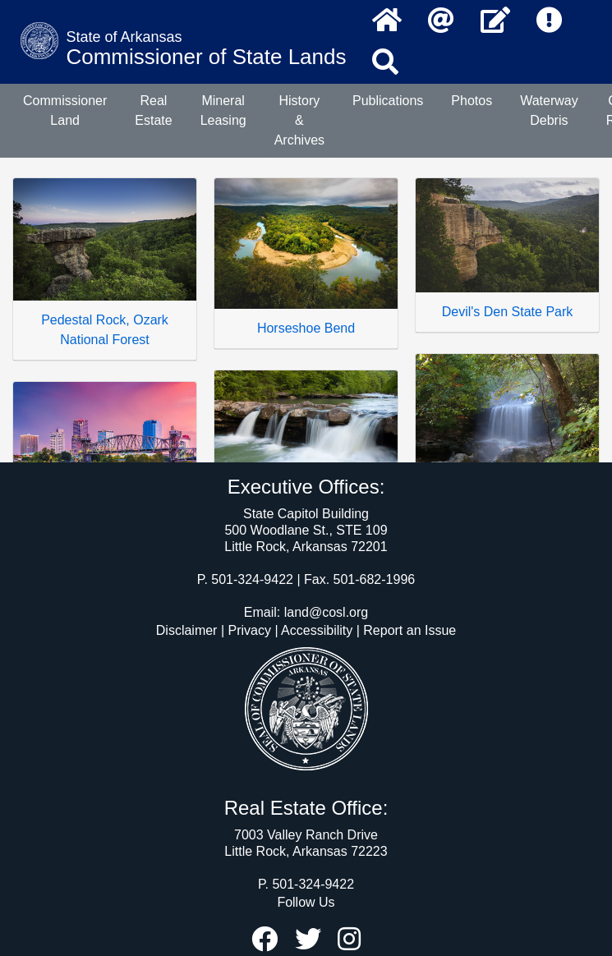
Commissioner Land (65, 110)
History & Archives (299, 120)
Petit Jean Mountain (507, 699)
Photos (471, 101)
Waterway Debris (549, 110)
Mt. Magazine (305, 694)
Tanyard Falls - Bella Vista (507, 505)
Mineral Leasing (223, 110)
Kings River (306, 511)
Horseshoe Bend (306, 328)
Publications (387, 101)
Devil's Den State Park (507, 312)
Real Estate (153, 110)
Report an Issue (409, 630)
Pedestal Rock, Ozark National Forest (104, 330)
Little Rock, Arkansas (105, 523)
